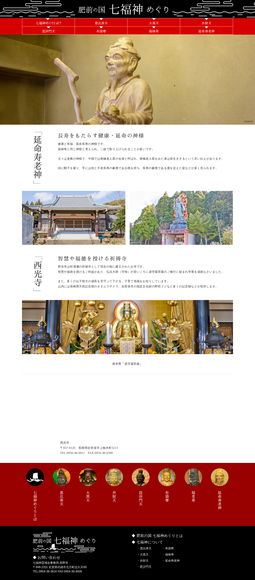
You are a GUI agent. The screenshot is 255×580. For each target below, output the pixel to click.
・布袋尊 (168, 548)
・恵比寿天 (144, 548)
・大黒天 (143, 554)
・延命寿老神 (171, 560)
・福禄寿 (168, 554)
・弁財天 (143, 560)
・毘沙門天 (144, 566)
